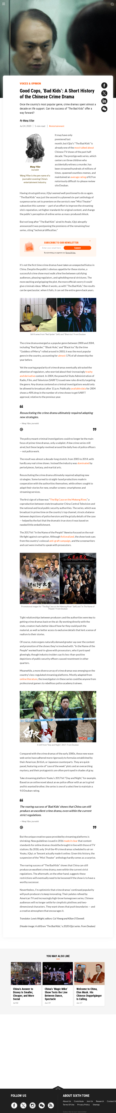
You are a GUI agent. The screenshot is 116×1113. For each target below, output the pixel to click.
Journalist (35, 170)
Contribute (79, 1101)
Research (100, 1101)
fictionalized (67, 536)
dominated (83, 463)
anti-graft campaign (60, 540)
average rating (78, 177)
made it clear (71, 840)
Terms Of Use (68, 1104)
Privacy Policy (83, 1104)
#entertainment (56, 126)
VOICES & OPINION (30, 83)
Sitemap (96, 1104)
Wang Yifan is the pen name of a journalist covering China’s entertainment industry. (35, 179)
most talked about (84, 147)
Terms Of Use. (71, 253)
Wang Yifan (28, 120)
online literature (28, 679)
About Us (67, 1101)
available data (78, 388)
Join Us (90, 1101)
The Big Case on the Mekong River (68, 499)
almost (62, 355)
